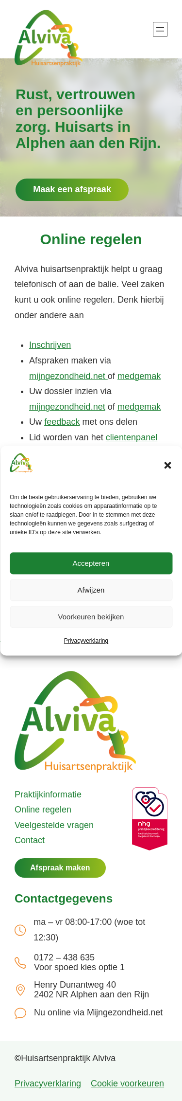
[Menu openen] (160, 29)
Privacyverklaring (86, 641)
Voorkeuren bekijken (91, 617)
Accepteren (91, 563)
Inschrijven (50, 345)
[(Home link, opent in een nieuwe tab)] (75, 722)
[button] (167, 465)
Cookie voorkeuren (127, 1083)
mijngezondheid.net (68, 376)
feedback (62, 422)
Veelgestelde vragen (54, 825)
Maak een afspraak (72, 189)
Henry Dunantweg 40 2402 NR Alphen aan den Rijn (91, 989)
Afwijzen (91, 590)
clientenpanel (132, 437)
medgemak (139, 376)
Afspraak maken (60, 868)
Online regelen (43, 809)
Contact (30, 840)
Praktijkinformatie (48, 794)
